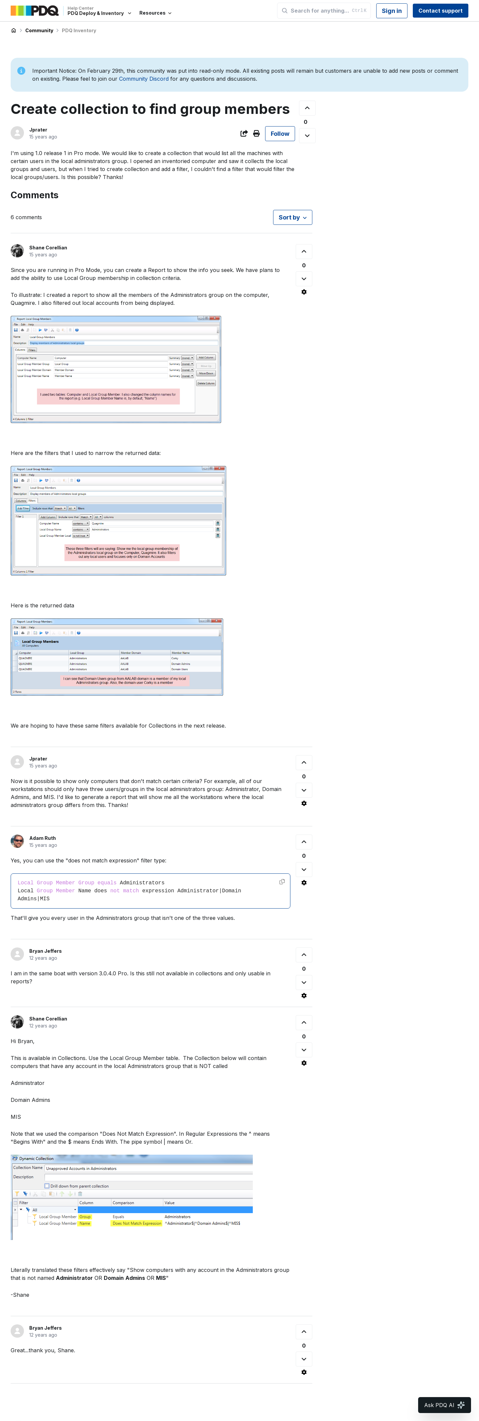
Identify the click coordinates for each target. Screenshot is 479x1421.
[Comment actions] (304, 292)
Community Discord (144, 78)
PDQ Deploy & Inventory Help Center (14, 31)
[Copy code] (282, 881)
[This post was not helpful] (307, 135)
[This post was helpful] (307, 108)
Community (39, 30)
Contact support (440, 10)
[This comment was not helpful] (304, 278)
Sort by (289, 217)
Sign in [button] (392, 10)
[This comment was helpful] (304, 251)
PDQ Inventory (79, 30)
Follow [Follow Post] (280, 133)
